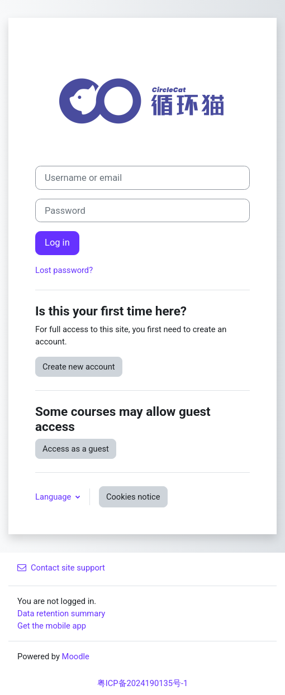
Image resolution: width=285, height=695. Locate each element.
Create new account (78, 367)
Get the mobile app (51, 626)
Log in (57, 242)
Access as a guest (75, 449)
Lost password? (64, 270)
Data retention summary (61, 613)
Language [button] (54, 497)
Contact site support (61, 568)
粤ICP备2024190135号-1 (142, 683)
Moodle (75, 656)
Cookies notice (133, 497)
